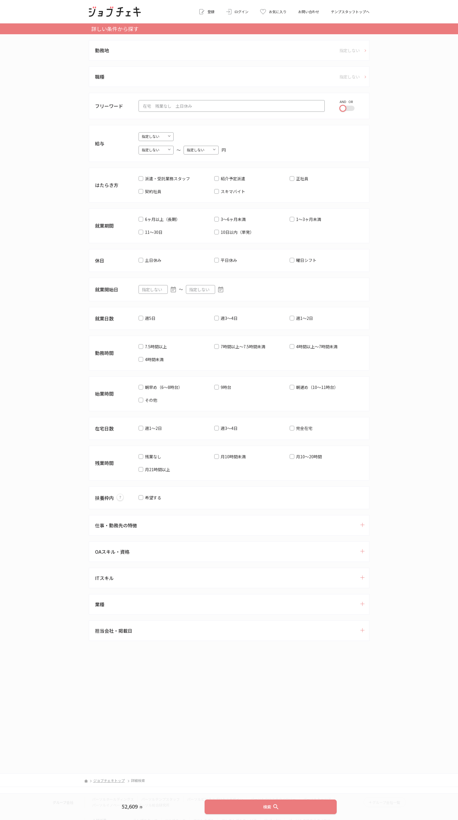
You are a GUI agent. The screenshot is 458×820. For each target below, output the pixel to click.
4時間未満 (154, 359)
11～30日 (154, 232)
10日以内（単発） (237, 232)
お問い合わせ (308, 11)
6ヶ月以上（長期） (162, 219)
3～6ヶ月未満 (233, 219)
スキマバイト (233, 191)
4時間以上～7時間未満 (317, 346)
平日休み (229, 260)
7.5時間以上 (156, 346)
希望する (153, 497)
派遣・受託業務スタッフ (167, 178)
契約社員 (153, 191)
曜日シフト (306, 260)
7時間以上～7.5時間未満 (243, 346)
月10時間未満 (233, 456)
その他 (151, 400)
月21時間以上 (157, 469)
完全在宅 (304, 428)
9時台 (226, 387)
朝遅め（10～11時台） (317, 387)
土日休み (153, 260)
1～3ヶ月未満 (308, 219)
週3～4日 (229, 318)
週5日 (150, 318)
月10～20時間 (309, 456)
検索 (271, 806)
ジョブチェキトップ (109, 780)
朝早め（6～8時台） (163, 387)
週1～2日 (304, 318)
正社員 (302, 178)
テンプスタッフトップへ (350, 11)
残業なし (153, 456)
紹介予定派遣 (233, 178)
